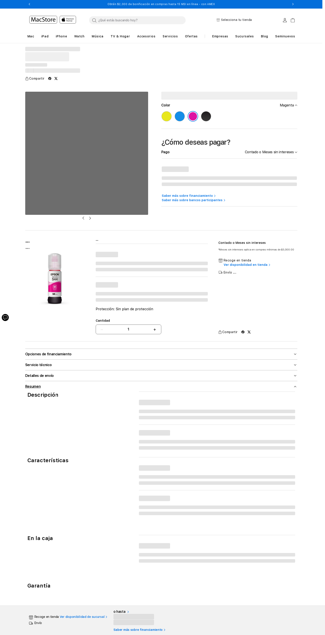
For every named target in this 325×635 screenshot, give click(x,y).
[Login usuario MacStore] (285, 20)
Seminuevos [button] (285, 36)
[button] (29, 4)
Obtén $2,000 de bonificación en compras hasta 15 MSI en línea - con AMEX (161, 4)
